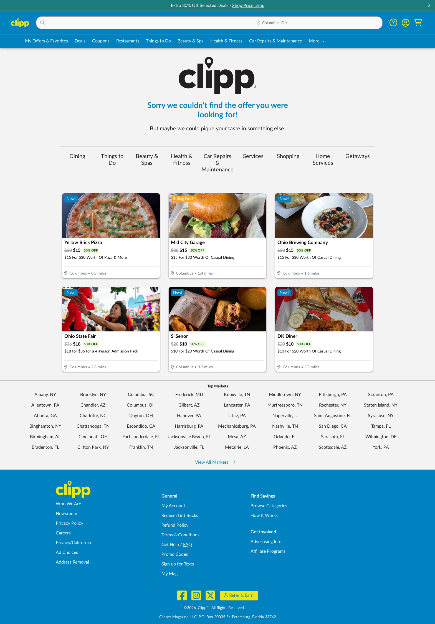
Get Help (170, 544)
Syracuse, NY (381, 416)
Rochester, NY (333, 405)
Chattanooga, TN (93, 426)
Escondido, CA (141, 426)
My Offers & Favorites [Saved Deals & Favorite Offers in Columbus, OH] (46, 41)
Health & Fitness (182, 160)
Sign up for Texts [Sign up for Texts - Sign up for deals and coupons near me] (177, 564)
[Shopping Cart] (418, 22)
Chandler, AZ (93, 405)
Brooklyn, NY (93, 394)
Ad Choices (67, 552)
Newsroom (66, 513)
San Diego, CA (333, 426)
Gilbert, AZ (189, 405)
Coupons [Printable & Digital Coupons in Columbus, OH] (101, 41)
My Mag (169, 574)
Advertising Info (266, 541)
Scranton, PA (381, 394)
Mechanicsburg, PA (237, 426)
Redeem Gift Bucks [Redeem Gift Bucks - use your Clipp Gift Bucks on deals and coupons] (179, 515)
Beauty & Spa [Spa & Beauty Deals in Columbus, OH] (191, 41)
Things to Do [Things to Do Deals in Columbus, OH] (158, 41)
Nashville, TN (285, 426)
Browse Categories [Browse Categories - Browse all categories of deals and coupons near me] (269, 506)
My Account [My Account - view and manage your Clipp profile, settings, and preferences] (173, 506)
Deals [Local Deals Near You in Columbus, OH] (80, 41)
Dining (77, 156)
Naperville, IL (285, 416)
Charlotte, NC (93, 416)
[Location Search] (317, 23)
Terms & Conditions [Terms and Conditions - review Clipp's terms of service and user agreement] (180, 535)
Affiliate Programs (268, 551)
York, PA (381, 447)
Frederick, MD (189, 394)
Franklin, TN (141, 447)
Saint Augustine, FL (332, 416)
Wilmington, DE (380, 437)
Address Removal (72, 562)
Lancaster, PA (237, 405)
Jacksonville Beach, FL (189, 437)
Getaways (357, 156)
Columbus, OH (141, 405)
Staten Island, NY (381, 405)
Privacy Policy (69, 523)
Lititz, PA (237, 416)
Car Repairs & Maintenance (217, 163)
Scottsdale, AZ (333, 447)
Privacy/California (73, 543)
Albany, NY (45, 394)
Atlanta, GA (45, 416)
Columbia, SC (141, 394)
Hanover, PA (189, 416)
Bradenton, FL (45, 447)
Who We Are (68, 504)
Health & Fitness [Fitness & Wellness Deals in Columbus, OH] (226, 41)
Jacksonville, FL (189, 447)
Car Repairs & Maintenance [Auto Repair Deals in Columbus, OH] (275, 41)
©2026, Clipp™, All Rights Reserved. (214, 608)
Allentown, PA (45, 405)
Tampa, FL (381, 426)
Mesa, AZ (237, 437)
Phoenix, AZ (285, 447)
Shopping (288, 156)
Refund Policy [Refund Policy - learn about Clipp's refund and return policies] (174, 525)
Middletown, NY (285, 394)
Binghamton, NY (45, 426)
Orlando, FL (285, 437)
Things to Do (112, 160)
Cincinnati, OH (93, 437)
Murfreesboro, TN (285, 405)
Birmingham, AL (45, 437)
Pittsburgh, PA (333, 394)
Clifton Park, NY (93, 447)
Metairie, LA (237, 447)
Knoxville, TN (237, 394)
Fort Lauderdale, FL (141, 437)
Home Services (323, 160)
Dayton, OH (141, 416)
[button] (428, 5)
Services (253, 156)
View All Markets (215, 462)
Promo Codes (174, 554)
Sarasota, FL (333, 437)
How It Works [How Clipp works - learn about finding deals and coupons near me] (264, 515)
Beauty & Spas (147, 160)
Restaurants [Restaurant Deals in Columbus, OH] (127, 41)
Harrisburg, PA (189, 426)
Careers (63, 533)
